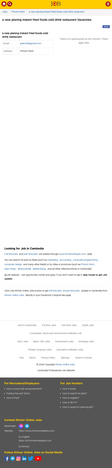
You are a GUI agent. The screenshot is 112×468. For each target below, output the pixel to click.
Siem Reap (10, 268)
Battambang (39, 268)
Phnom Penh (18, 11)
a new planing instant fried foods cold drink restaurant (56, 11)
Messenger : (10, 426)
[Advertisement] (84, 148)
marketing (52, 260)
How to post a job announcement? (24, 388)
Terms (32, 357)
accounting (65, 260)
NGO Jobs (22, 341)
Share (106, 26)
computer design (13, 264)
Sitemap (65, 357)
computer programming (85, 260)
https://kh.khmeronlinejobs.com (35, 440)
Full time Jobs (49, 325)
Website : (9, 430)
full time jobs (55, 290)
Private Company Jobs (40, 349)
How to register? (71, 398)
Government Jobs (64, 341)
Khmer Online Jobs (14, 295)
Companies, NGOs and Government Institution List (56, 333)
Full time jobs (11, 254)
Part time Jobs (69, 325)
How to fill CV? (70, 402)
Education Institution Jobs (70, 349)
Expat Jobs (88, 325)
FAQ (21, 357)
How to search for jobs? (75, 393)
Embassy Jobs (86, 341)
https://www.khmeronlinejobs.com (36, 430)
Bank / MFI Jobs (41, 341)
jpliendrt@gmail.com (30, 43)
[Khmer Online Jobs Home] (4, 4)
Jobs (4, 11)
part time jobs (31, 254)
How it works (69, 388)
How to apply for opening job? (78, 407)
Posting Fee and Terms (18, 393)
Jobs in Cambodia (26, 325)
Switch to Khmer (83, 357)
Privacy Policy (48, 357)
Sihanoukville (24, 268)
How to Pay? (12, 398)
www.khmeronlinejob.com (72, 254)
